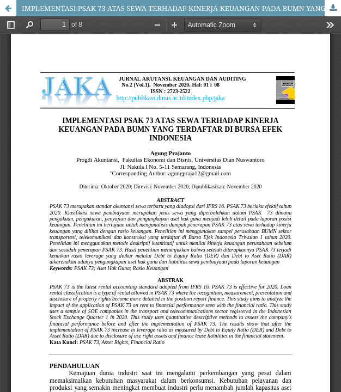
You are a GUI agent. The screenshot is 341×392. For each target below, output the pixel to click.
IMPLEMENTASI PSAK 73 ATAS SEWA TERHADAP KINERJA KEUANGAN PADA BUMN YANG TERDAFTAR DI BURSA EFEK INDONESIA (181, 8)
